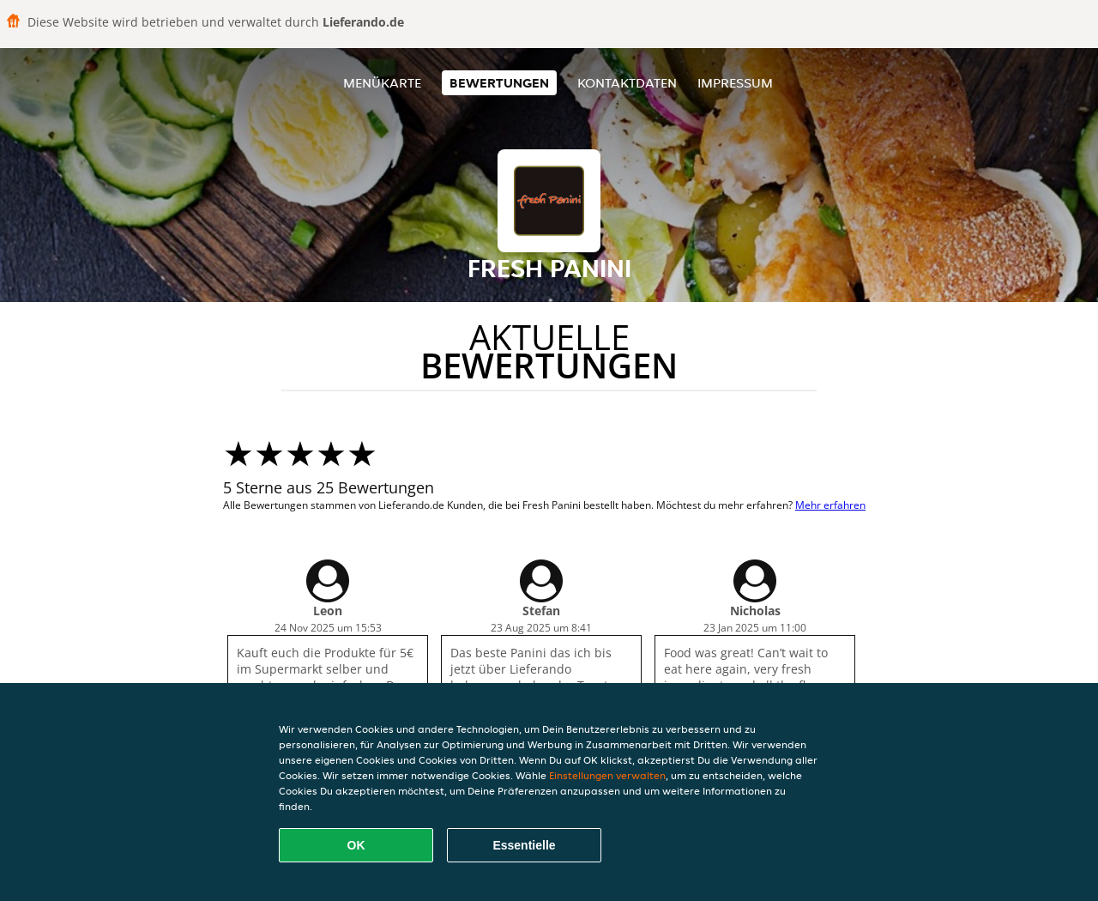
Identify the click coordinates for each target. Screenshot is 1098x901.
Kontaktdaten (627, 83)
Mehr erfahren (830, 505)
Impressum (735, 83)
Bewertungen (499, 83)
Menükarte (382, 83)
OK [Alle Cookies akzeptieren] (356, 845)
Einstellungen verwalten (607, 775)
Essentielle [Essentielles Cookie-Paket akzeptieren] (523, 845)
